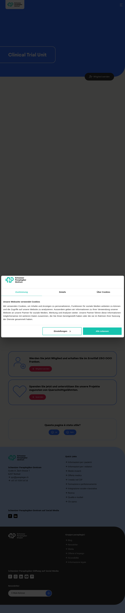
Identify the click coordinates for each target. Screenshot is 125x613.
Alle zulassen (102, 331)
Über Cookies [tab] (103, 292)
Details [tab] (62, 292)
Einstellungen (62, 331)
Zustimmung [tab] (21, 292)
